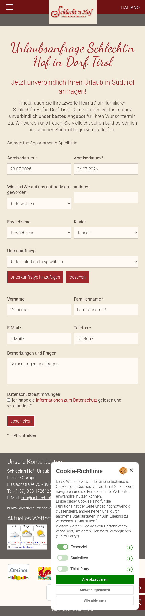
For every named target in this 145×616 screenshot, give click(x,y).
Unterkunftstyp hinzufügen (35, 277)
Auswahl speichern (95, 590)
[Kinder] (106, 233)
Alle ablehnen (95, 600)
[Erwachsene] (39, 233)
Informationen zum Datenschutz (66, 400)
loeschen (77, 277)
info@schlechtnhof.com (43, 497)
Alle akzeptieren (95, 579)
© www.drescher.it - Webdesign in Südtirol (38, 508)
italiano (130, 7)
